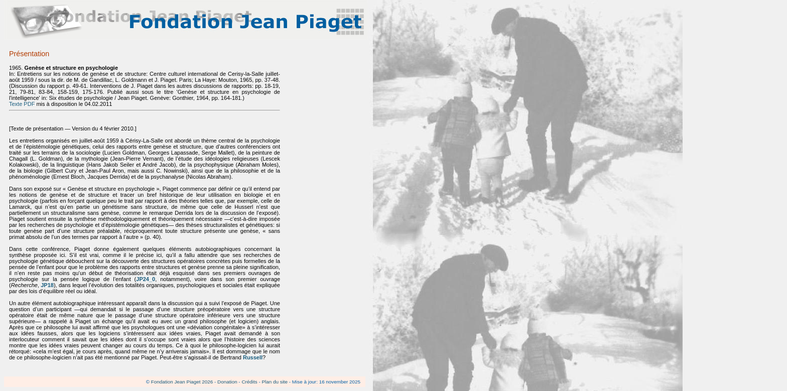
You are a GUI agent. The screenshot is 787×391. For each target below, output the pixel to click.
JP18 (47, 285)
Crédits (249, 381)
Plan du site (274, 381)
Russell (253, 357)
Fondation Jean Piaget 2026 (182, 381)
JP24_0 (145, 279)
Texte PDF (22, 104)
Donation (227, 381)
